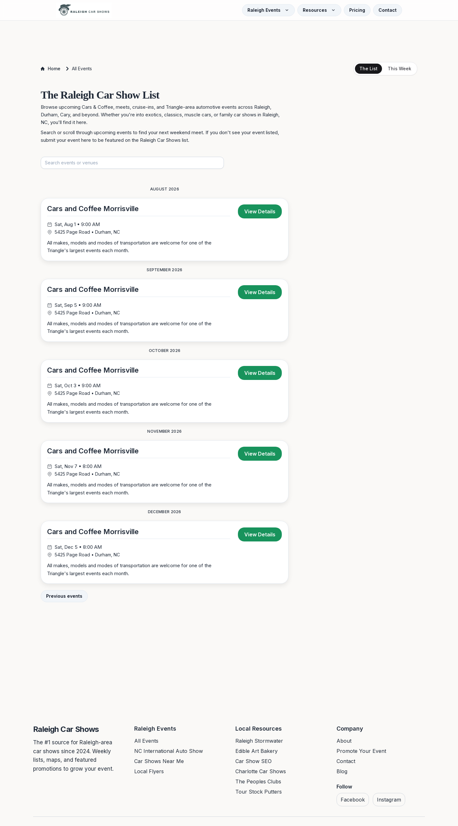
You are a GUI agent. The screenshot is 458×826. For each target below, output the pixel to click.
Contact (387, 10)
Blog (342, 773)
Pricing (357, 10)
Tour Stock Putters (258, 794)
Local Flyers (149, 773)
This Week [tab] (399, 68)
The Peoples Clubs (258, 784)
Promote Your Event (361, 753)
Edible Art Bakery (256, 753)
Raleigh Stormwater (259, 743)
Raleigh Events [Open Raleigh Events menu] (268, 10)
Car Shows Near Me (159, 763)
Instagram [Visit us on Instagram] (389, 802)
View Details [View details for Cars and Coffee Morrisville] (259, 212)
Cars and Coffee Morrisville (93, 209)
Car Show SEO (253, 763)
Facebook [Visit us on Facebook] (353, 802)
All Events (146, 743)
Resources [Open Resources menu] (319, 10)
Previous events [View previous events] (64, 598)
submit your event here (66, 140)
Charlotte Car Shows (260, 773)
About (344, 743)
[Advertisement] (229, 38)
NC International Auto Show (168, 753)
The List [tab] (368, 68)
